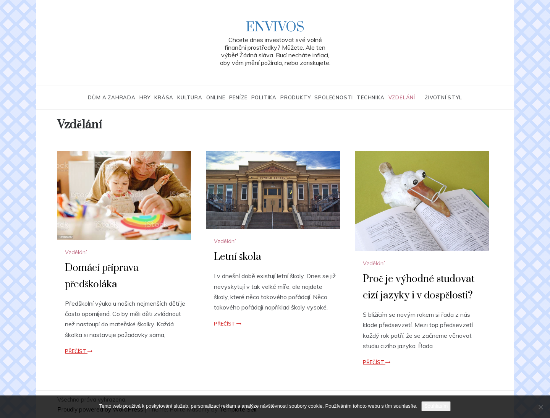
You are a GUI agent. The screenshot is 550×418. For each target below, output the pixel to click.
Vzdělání (401, 97)
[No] (540, 407)
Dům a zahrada (111, 97)
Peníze (238, 97)
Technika (370, 97)
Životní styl (443, 97)
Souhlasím (436, 406)
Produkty (295, 97)
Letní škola (237, 257)
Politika (264, 97)
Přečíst (78, 351)
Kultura (189, 97)
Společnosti (333, 97)
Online (215, 97)
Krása (163, 97)
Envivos (275, 27)
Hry (144, 97)
